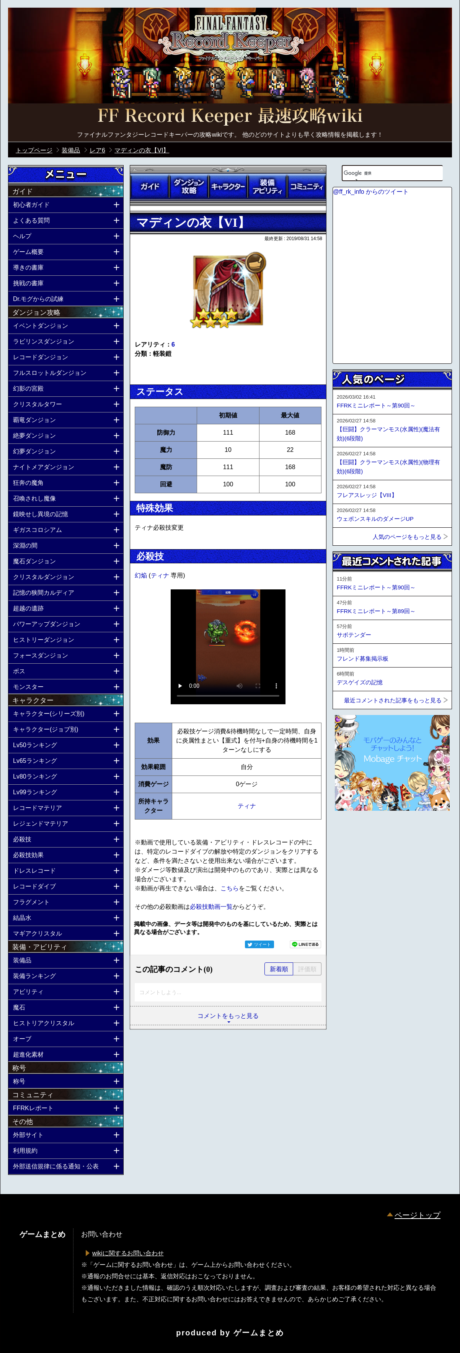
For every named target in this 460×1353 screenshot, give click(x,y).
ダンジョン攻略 (188, 186)
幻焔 (141, 575)
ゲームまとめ (258, 1332)
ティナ (161, 575)
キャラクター (228, 186)
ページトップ (417, 1215)
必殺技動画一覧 (211, 906)
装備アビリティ (267, 186)
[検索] (383, 173)
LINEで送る (305, 944)
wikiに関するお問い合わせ (128, 1253)
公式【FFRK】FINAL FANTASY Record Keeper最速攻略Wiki (230, 116)
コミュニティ (306, 186)
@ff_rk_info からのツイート (371, 191)
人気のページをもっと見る (407, 536)
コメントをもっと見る (228, 1016)
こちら (229, 888)
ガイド (149, 186)
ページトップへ (351, 831)
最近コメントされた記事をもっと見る (393, 700)
